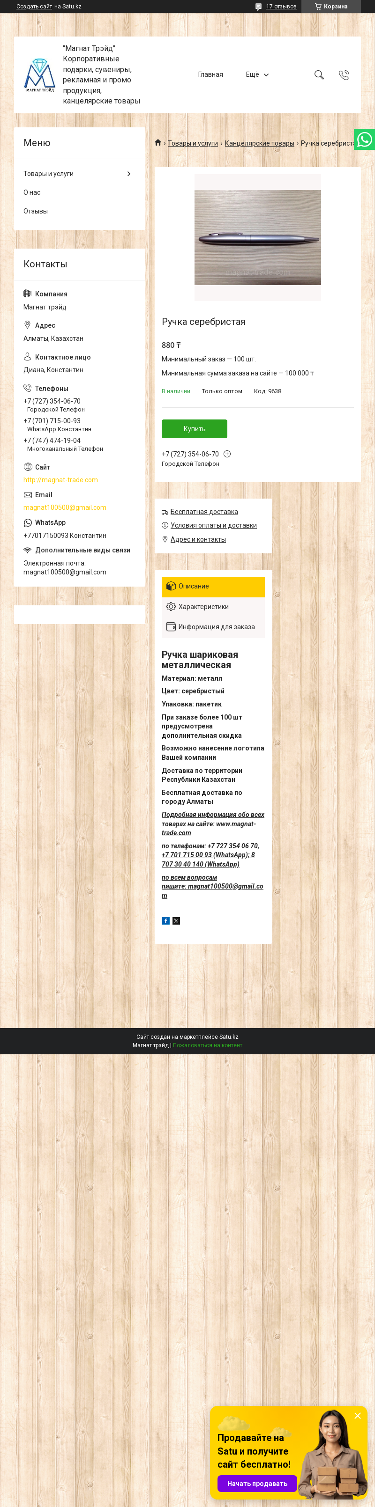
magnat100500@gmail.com (64, 507)
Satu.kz (229, 1037)
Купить (195, 429)
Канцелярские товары (259, 143)
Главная (210, 74)
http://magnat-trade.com (60, 480)
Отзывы (35, 211)
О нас (31, 192)
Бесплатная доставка (204, 511)
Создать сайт (34, 6)
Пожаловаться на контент (207, 1045)
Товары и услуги (193, 143)
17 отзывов (281, 6)
